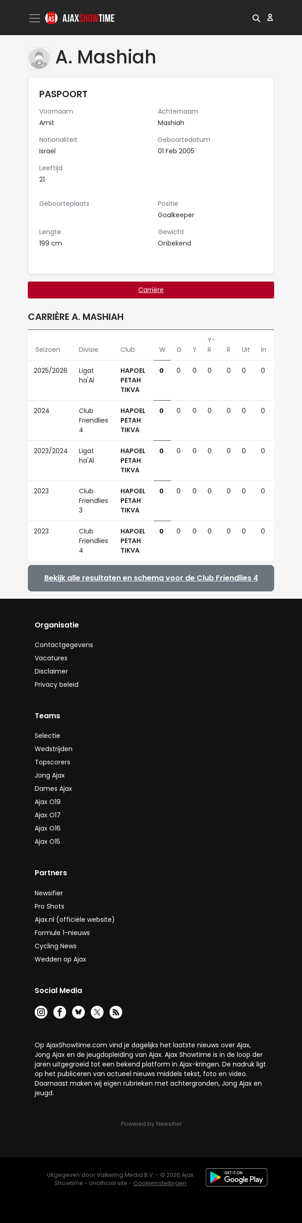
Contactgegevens (64, 644)
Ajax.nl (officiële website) (75, 919)
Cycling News (56, 946)
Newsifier (49, 893)
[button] (256, 17)
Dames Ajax (53, 788)
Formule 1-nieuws (62, 932)
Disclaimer (51, 671)
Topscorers (52, 762)
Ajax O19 (48, 801)
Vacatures (51, 658)
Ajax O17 (48, 815)
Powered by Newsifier (151, 1124)
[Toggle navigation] (35, 18)
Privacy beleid (56, 684)
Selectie (47, 735)
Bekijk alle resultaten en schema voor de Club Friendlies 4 (151, 578)
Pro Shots (49, 906)
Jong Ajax (50, 775)
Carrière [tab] (151, 289)
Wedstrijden (54, 748)
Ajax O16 (48, 828)
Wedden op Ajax (60, 959)
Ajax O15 (47, 841)
